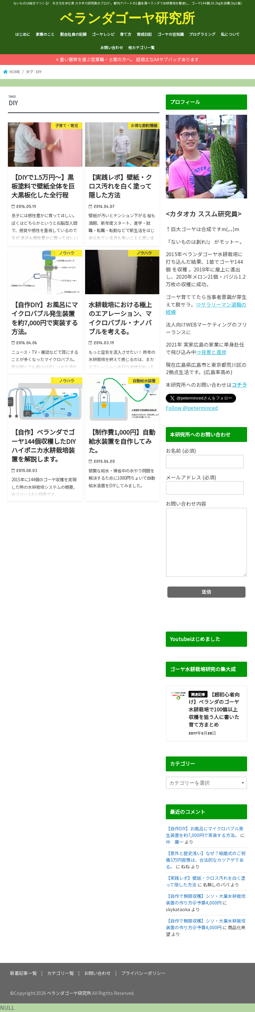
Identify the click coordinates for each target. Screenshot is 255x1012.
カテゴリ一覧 (60, 973)
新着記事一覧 (23, 973)
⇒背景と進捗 (211, 352)
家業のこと (45, 34)
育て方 (125, 34)
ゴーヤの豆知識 (170, 34)
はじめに (22, 34)
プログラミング (202, 34)
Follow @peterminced (192, 408)
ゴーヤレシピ (103, 34)
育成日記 (144, 34)
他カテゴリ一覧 (141, 47)
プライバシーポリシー (143, 973)
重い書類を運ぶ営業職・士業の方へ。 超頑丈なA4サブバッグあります (129, 59)
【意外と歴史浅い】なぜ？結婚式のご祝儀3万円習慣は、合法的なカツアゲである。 (206, 860)
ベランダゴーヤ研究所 (127, 17)
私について (230, 34)
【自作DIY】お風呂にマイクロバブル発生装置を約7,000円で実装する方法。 (204, 831)
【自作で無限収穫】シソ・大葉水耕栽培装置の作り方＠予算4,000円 (206, 899)
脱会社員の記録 (73, 34)
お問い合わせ (111, 47)
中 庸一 (174, 842)
